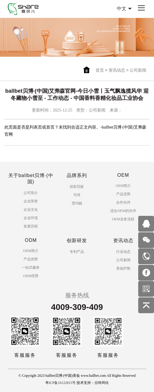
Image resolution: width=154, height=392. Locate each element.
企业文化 (31, 209)
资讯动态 (116, 70)
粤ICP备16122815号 (60, 383)
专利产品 (77, 252)
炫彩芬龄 (77, 187)
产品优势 (123, 194)
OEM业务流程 (123, 219)
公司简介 (31, 193)
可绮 (76, 195)
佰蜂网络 (101, 383)
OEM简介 (123, 186)
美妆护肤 (123, 268)
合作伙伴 (123, 202)
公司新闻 (138, 70)
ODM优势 (30, 276)
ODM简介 (30, 251)
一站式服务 (31, 267)
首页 (100, 70)
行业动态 (123, 252)
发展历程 (31, 226)
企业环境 (31, 218)
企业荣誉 (31, 201)
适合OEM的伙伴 (123, 211)
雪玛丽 (76, 203)
